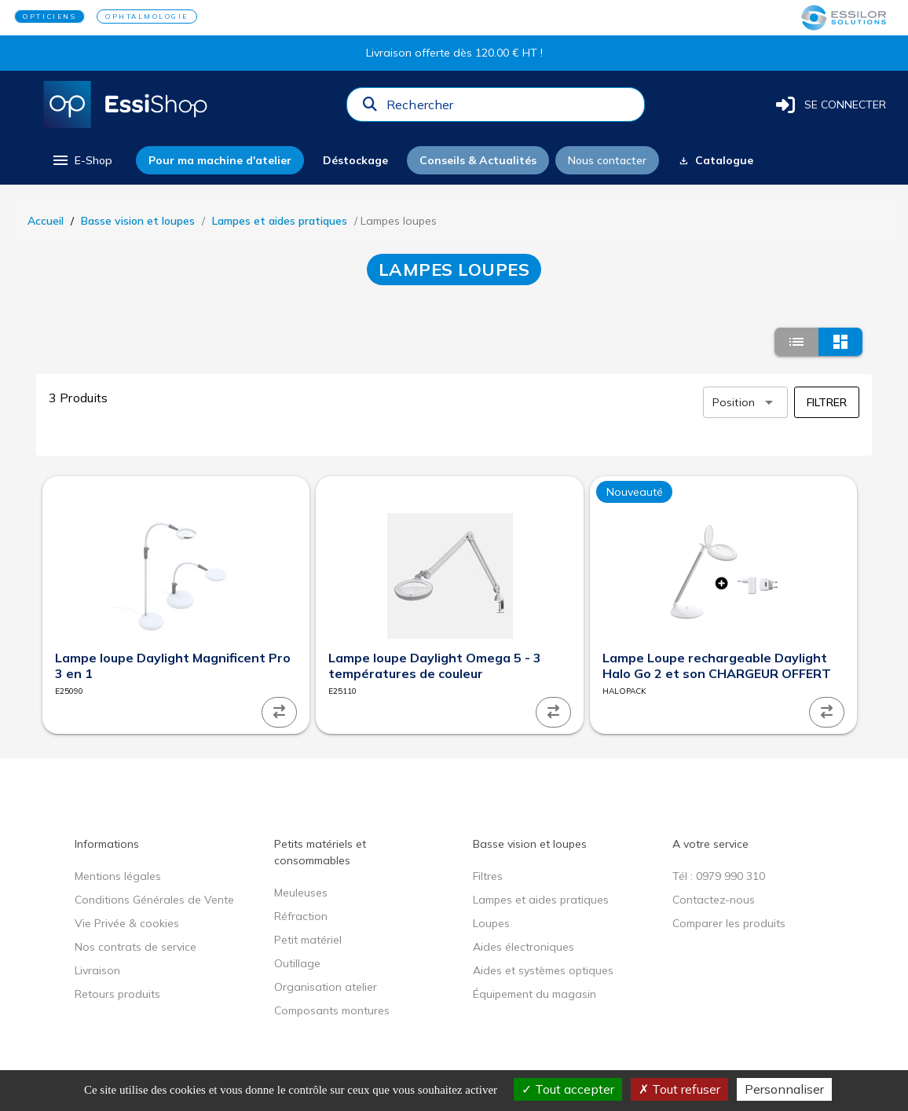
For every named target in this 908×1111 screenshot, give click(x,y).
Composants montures (332, 1010)
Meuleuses (301, 893)
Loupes (491, 923)
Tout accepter (568, 1089)
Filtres (488, 876)
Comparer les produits (728, 923)
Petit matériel (308, 940)
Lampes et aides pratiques (279, 221)
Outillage (297, 963)
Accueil (45, 221)
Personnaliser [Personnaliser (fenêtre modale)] (784, 1089)
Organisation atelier (325, 987)
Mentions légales (118, 876)
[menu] (81, 160)
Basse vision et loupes (138, 221)
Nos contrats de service (135, 947)
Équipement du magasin (534, 994)
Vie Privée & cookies (127, 923)
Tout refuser (679, 1089)
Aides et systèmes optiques (543, 970)
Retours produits (117, 994)
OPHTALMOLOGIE (147, 16)
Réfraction (301, 916)
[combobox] (510, 108)
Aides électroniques (523, 947)
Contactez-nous (713, 900)
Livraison (97, 970)
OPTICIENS (49, 16)
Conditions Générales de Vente (154, 900)
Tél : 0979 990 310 (718, 876)
